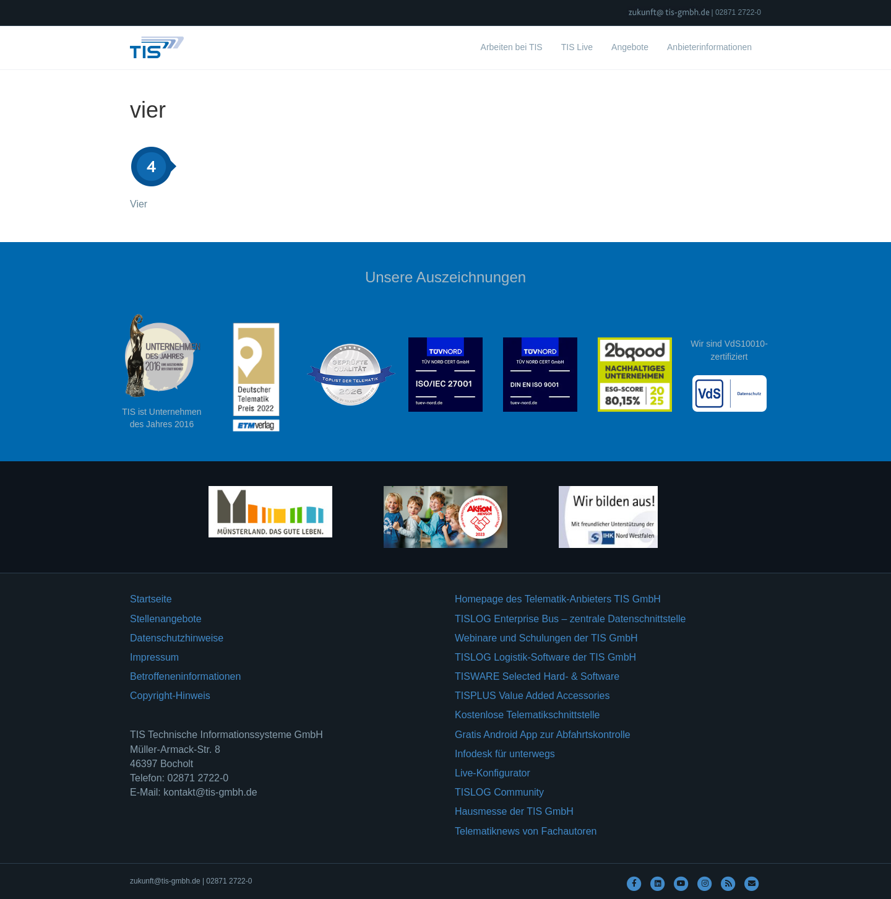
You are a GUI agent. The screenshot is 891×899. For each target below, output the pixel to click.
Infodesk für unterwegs (505, 754)
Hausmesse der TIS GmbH (514, 811)
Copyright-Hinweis (170, 695)
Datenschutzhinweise (176, 638)
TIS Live (577, 47)
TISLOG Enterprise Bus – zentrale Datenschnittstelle (570, 619)
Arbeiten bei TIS (512, 47)
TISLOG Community (499, 792)
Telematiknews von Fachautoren (525, 831)
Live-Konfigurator (492, 773)
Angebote (629, 47)
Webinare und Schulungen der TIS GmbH (546, 638)
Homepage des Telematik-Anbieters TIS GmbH (558, 599)
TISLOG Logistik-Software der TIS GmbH (545, 657)
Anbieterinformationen (709, 47)
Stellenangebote (166, 619)
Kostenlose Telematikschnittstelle (527, 715)
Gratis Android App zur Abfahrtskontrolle (543, 734)
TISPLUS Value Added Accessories (532, 695)
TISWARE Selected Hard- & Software (537, 676)
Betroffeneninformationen (185, 676)
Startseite (151, 599)
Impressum (154, 657)
